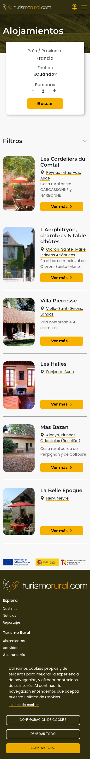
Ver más (62, 206)
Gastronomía (14, 654)
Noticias (9, 615)
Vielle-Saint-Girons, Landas (61, 311)
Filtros (12, 140)
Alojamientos (14, 640)
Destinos (10, 608)
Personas (45, 85)
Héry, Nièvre (54, 498)
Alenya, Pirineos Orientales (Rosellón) (60, 437)
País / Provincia (44, 51)
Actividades (12, 647)
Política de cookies (24, 705)
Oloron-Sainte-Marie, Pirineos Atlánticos (63, 252)
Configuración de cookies (42, 719)
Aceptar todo (42, 748)
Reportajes (12, 622)
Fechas (45, 68)
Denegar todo (43, 734)
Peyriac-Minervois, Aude (60, 175)
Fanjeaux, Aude (57, 371)
